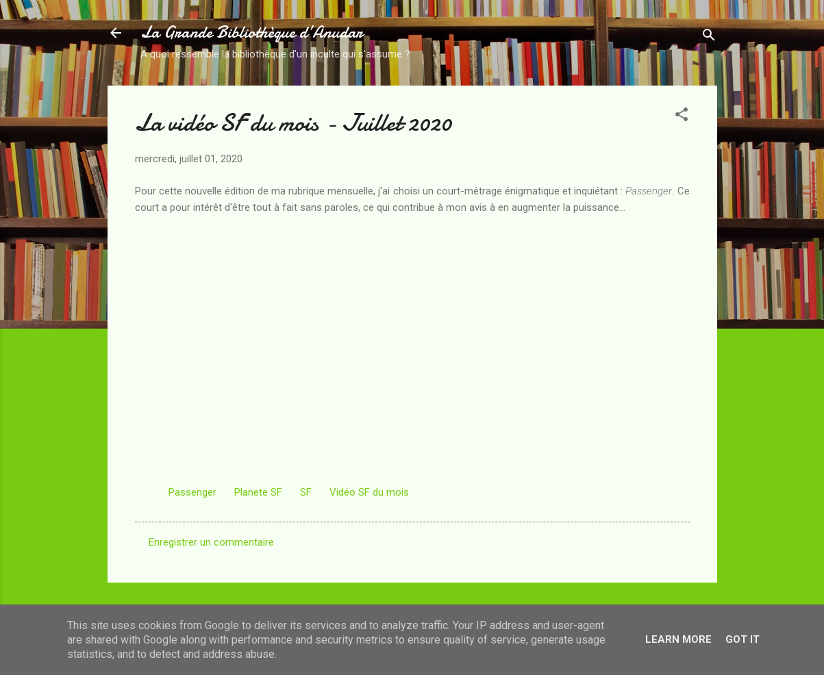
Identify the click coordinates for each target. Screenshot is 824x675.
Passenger (192, 492)
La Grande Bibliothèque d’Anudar (251, 32)
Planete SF (258, 492)
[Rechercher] (709, 37)
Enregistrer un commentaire (211, 542)
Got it (742, 639)
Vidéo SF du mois (369, 492)
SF (306, 492)
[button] (681, 116)
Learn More (678, 639)
